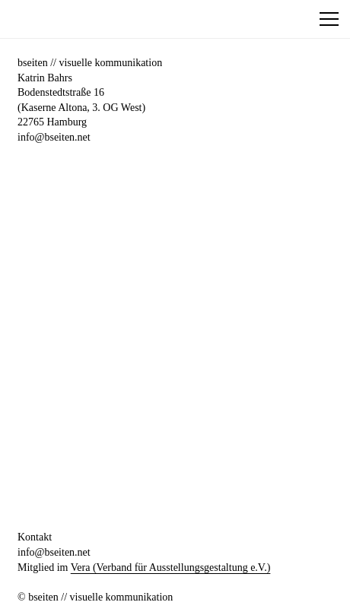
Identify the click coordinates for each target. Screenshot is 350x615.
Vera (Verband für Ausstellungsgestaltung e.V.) (171, 567)
